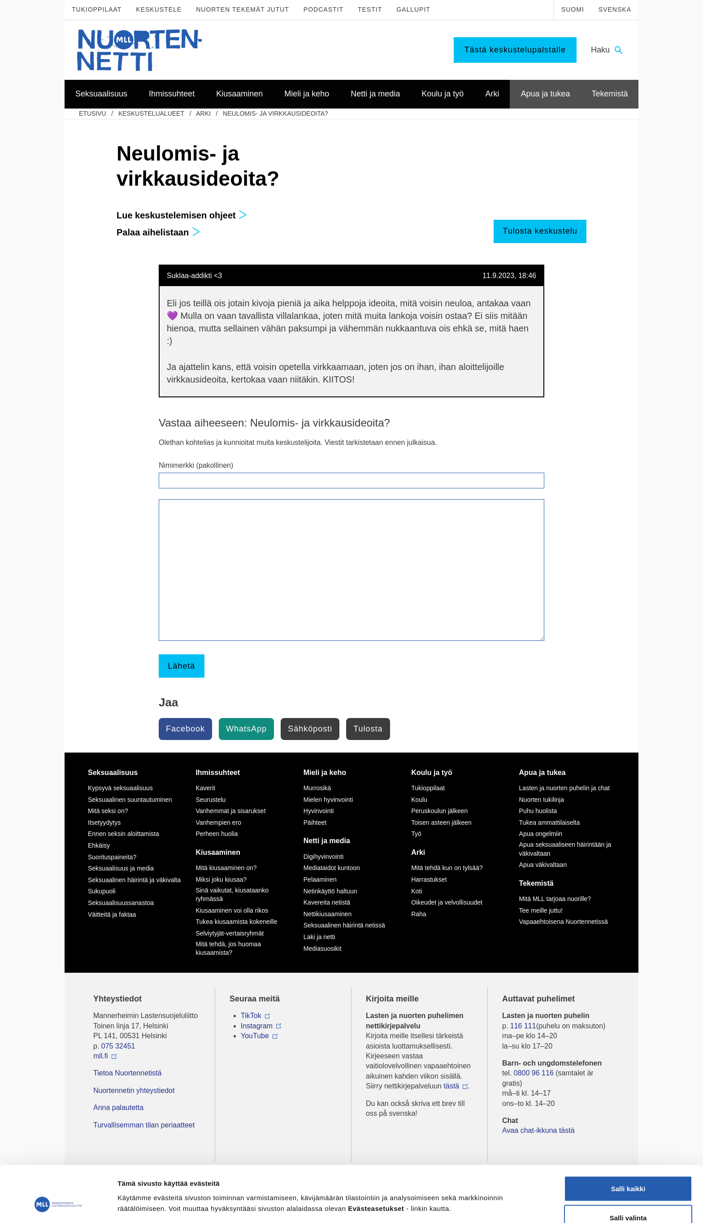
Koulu (419, 799)
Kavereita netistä (327, 902)
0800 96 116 (534, 1073)
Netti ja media (327, 840)
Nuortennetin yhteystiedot (133, 1090)
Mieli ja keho (325, 772)
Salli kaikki (628, 1140)
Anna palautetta (118, 1107)
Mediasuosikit (323, 948)
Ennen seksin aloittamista (123, 833)
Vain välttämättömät (628, 1199)
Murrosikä (317, 788)
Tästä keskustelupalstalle (515, 49)
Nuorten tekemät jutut (242, 9)
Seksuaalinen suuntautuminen (130, 799)
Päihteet (315, 822)
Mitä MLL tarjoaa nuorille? (555, 898)
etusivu (92, 113)
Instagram (257, 1026)
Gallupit (413, 9)
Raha (418, 914)
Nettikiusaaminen (328, 914)
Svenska (615, 9)
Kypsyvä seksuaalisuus (120, 788)
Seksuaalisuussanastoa (121, 902)
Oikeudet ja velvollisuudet (446, 902)
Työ (416, 833)
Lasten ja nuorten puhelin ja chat (564, 788)
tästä (451, 1086)
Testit (370, 9)
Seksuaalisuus (113, 772)
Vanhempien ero (218, 822)
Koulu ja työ (431, 772)
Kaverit (205, 788)
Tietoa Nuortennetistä (127, 1073)
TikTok (251, 1015)
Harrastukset (429, 879)
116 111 (523, 1026)
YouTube (255, 1036)
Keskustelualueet (151, 113)
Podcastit (323, 9)
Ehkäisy (99, 845)
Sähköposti (310, 728)
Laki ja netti (319, 936)
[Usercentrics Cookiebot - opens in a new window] (58, 1205)
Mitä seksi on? (108, 810)
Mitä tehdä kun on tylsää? (447, 867)
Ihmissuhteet (217, 772)
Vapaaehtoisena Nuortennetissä (563, 921)
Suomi (572, 9)
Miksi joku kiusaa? (221, 879)
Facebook (185, 728)
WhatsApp (246, 728)
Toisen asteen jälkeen (441, 822)
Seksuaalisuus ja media (121, 868)
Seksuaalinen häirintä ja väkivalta (134, 880)
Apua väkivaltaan (543, 864)
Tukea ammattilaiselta (549, 822)
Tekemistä (536, 883)
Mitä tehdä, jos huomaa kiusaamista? (228, 948)
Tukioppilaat (97, 9)
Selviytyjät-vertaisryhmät (229, 933)
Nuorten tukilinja (541, 799)
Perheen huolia (216, 833)
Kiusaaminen (217, 852)
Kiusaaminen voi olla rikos (231, 910)
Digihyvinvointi (323, 856)
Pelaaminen (320, 879)
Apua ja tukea (542, 772)
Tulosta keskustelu (540, 230)
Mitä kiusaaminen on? (225, 867)
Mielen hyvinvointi (328, 799)
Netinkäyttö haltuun (330, 891)
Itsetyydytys (104, 822)
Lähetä (181, 666)
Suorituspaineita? (112, 857)
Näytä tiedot (479, 1189)
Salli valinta (628, 1170)
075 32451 (118, 1046)
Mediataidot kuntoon (332, 867)
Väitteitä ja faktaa (112, 914)
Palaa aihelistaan (158, 232)
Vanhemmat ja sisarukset (230, 810)
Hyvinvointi (319, 810)
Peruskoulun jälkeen (439, 810)
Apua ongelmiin (541, 833)
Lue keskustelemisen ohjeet (182, 215)
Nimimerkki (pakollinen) (196, 465)
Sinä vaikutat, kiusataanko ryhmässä (232, 895)
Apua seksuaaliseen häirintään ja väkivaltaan (565, 849)
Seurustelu (210, 799)
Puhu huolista (538, 810)
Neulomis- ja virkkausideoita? (275, 113)
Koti (416, 891)
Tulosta (367, 728)
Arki (203, 113)
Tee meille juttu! (541, 910)
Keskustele (159, 9)
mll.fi (100, 1056)
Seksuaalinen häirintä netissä (344, 925)
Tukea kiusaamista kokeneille (236, 921)
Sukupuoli (102, 891)
